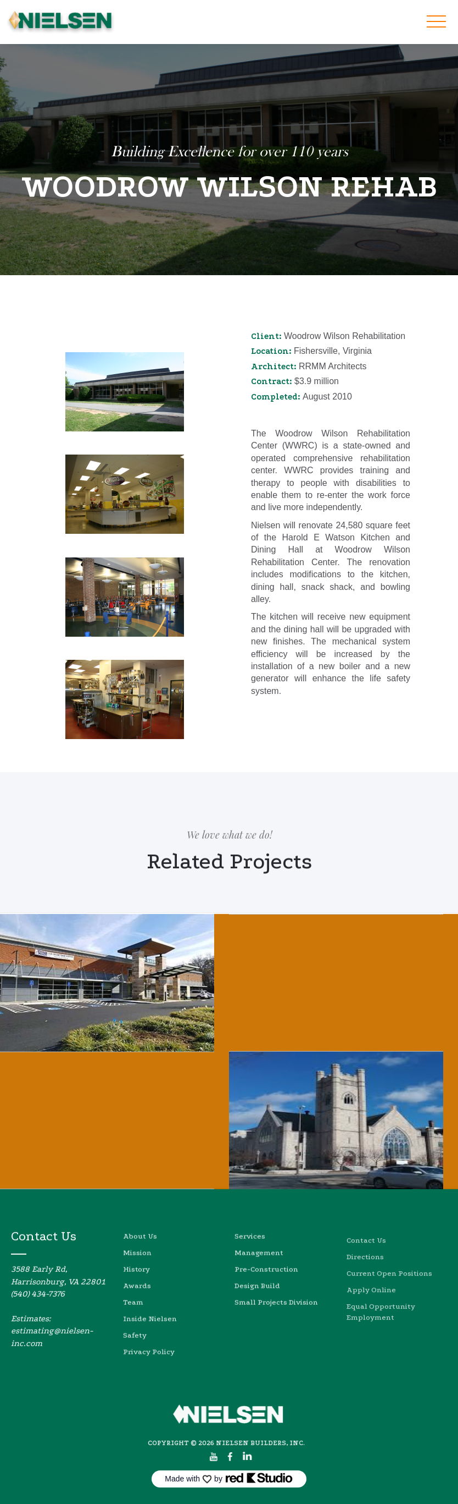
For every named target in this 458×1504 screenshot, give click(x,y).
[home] (60, 22)
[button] (436, 22)
